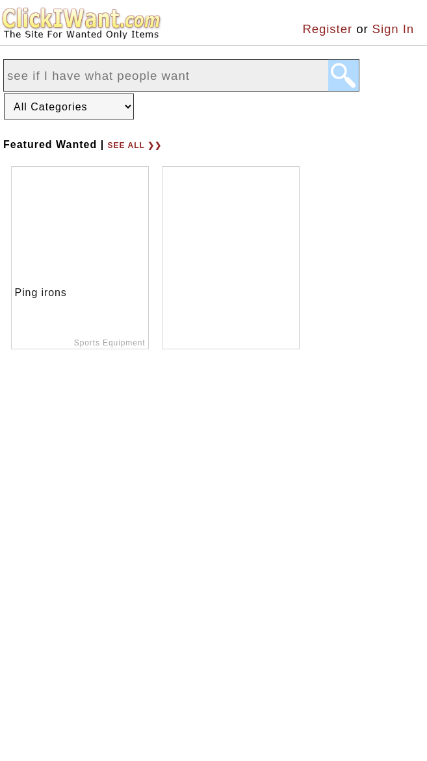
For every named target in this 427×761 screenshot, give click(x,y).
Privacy (191, 679)
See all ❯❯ (135, 145)
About (75, 679)
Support (257, 679)
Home (20, 679)
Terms (131, 679)
